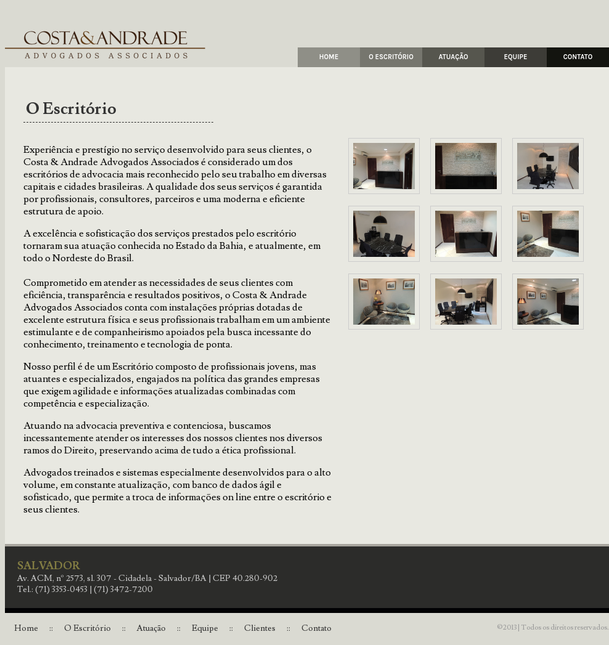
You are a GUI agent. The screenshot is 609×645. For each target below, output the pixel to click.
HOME (328, 57)
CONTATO (577, 57)
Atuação (151, 628)
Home (26, 628)
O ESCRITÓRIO (391, 57)
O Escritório (87, 628)
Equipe (205, 628)
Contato (316, 628)
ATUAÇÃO (453, 57)
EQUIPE (516, 57)
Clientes (260, 628)
